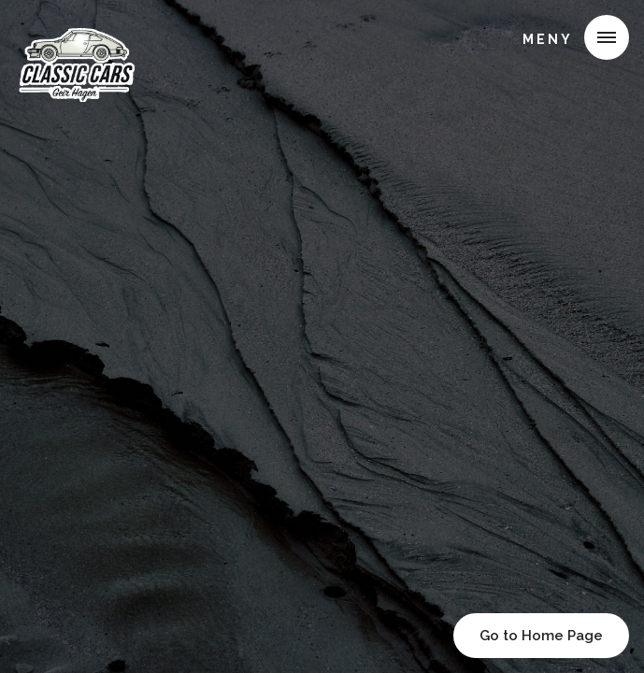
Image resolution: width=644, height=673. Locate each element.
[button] (568, 37)
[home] (81, 41)
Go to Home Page (541, 635)
